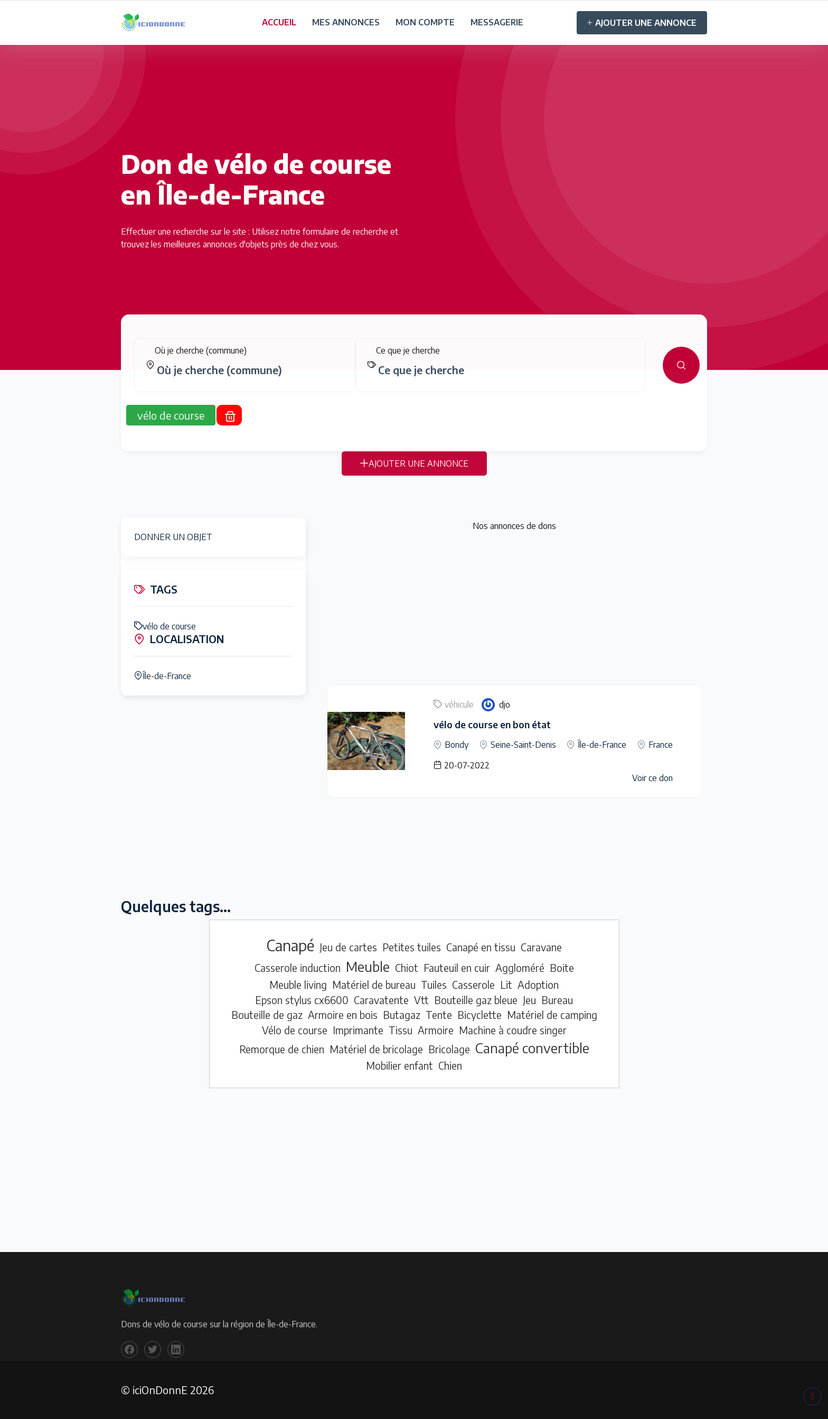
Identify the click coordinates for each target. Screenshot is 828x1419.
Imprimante (358, 1030)
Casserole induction (298, 967)
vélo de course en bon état (492, 724)
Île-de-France (162, 676)
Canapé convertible (532, 1048)
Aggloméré (519, 967)
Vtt (421, 1000)
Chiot (406, 967)
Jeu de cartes (348, 947)
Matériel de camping (552, 1014)
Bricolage (449, 1049)
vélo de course (165, 626)
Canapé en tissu (480, 947)
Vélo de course (294, 1030)
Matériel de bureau (374, 984)
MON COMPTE (425, 22)
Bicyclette (479, 1014)
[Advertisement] (514, 610)
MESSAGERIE (497, 22)
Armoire (436, 1030)
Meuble (368, 966)
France (660, 744)
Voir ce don (652, 778)
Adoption (538, 984)
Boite (562, 967)
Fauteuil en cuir (457, 967)
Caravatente (381, 1000)
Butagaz (401, 1014)
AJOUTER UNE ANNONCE (642, 22)
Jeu (529, 1000)
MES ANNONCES (346, 22)
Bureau (557, 1000)
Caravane (541, 947)
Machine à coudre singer (513, 1030)
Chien (450, 1065)
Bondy (456, 744)
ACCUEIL (279, 22)
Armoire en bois (343, 1014)
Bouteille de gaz (267, 1014)
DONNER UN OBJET (173, 537)
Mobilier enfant (399, 1065)
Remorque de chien (281, 1049)
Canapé (290, 944)
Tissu (400, 1030)
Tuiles (434, 984)
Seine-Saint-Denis (523, 744)
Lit (506, 984)
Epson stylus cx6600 (302, 1000)
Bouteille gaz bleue (476, 1000)
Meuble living (298, 984)
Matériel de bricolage (376, 1049)
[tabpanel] (414, 373)
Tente (439, 1014)
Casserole (473, 984)
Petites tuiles (411, 947)
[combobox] (249, 378)
